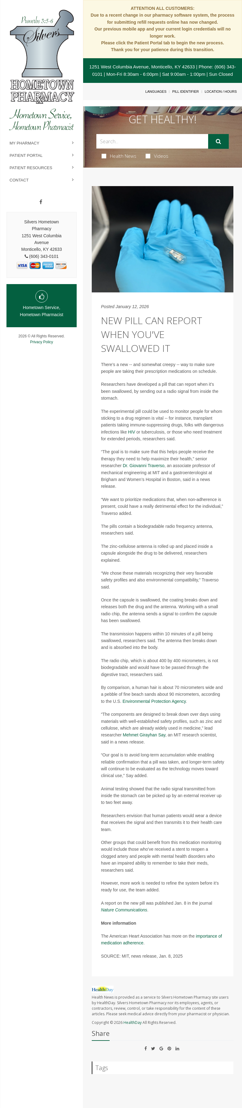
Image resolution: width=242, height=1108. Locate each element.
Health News (119, 156)
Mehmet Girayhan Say (144, 734)
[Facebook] (40, 202)
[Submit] (218, 141)
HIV (131, 432)
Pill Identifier (185, 91)
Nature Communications (124, 909)
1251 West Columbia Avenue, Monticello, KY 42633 (142, 66)
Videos (157, 156)
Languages (155, 91)
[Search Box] (152, 141)
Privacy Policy (41, 342)
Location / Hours (221, 91)
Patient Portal (26, 155)
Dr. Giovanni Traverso (143, 465)
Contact (19, 180)
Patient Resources (31, 167)
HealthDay (132, 1022)
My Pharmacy (24, 143)
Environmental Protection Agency (154, 701)
